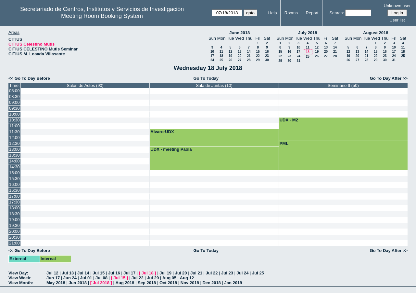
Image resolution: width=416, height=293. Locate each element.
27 (239, 60)
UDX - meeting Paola (171, 149)
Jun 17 (53, 277)
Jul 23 (227, 273)
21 (248, 56)
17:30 (14, 202)
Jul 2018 (101, 282)
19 (230, 56)
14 (248, 51)
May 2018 (55, 282)
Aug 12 (187, 277)
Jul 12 (52, 273)
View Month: (20, 282)
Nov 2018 (190, 282)
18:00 (14, 207)
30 (267, 60)
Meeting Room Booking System (102, 16)
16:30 (14, 190)
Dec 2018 (211, 282)
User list (397, 20)
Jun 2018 (78, 282)
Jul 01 (86, 277)
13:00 (14, 149)
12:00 (14, 137)
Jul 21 (196, 273)
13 (239, 51)
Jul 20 (181, 273)
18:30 (14, 213)
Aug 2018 (125, 282)
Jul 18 (148, 273)
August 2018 (375, 32)
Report (312, 12)
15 (257, 51)
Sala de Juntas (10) (214, 85)
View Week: (20, 277)
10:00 (14, 114)
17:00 (14, 196)
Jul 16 (114, 273)
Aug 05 (169, 277)
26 (230, 60)
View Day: (18, 273)
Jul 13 (68, 273)
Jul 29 (153, 277)
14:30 (14, 166)
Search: (336, 12)
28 (248, 60)
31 (298, 61)
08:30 (14, 96)
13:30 (14, 155)
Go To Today (206, 78)
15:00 (14, 172)
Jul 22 (212, 273)
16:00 (14, 184)
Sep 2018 (147, 282)
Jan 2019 (233, 282)
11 (221, 51)
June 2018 (239, 32)
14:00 (14, 161)
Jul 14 (83, 273)
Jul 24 (243, 273)
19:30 (14, 225)
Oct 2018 (168, 282)
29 (257, 60)
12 (230, 51)
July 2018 (307, 32)
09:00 (14, 102)
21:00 (14, 243)
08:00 (14, 90)
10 (212, 51)
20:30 (14, 237)
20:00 (14, 231)
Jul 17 (129, 273)
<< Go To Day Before (29, 78)
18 (221, 56)
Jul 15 (99, 273)
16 (267, 51)
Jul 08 (101, 277)
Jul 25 (258, 273)
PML (284, 143)
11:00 (14, 125)
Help (272, 12)
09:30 (14, 108)
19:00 (14, 219)
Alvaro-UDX (162, 131)
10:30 (14, 120)
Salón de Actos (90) (85, 85)
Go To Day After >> (389, 78)
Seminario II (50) (343, 85)
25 (221, 60)
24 (212, 60)
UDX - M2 (289, 120)
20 (239, 56)
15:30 (14, 178)
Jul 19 (165, 273)
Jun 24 (70, 277)
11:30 (14, 131)
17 (212, 56)
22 (257, 56)
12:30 (14, 143)
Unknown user (397, 5)
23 (267, 56)
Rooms (291, 12)
